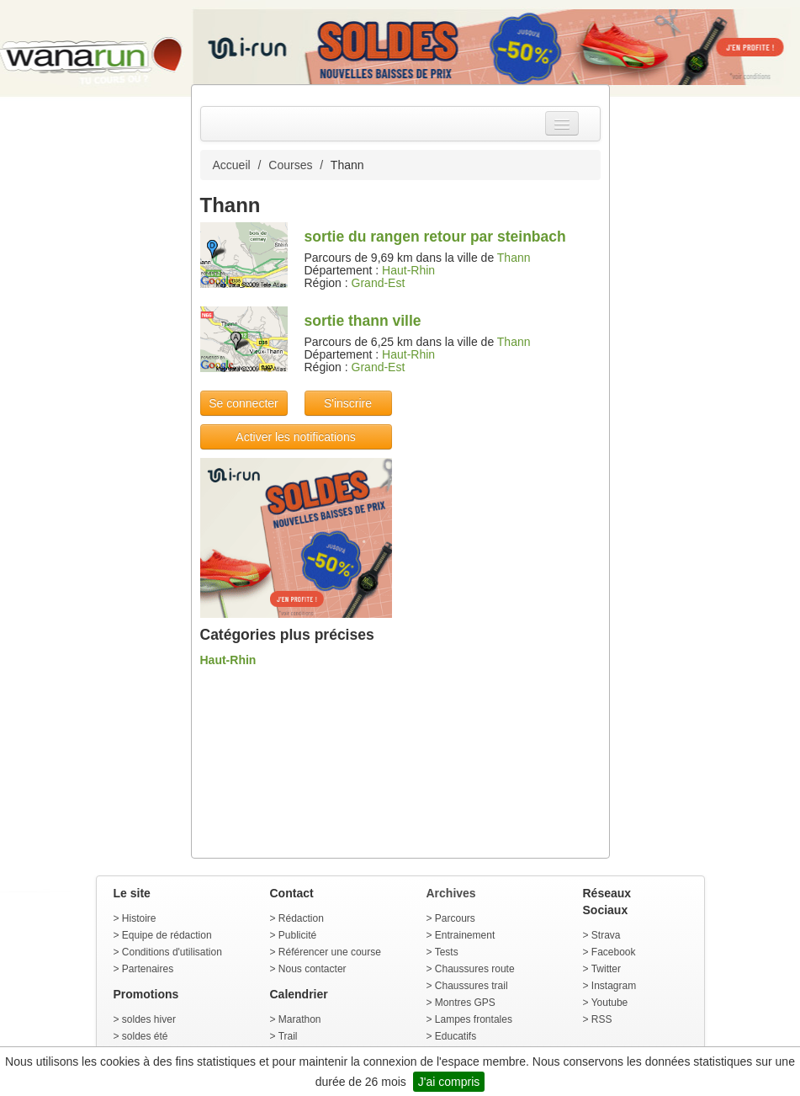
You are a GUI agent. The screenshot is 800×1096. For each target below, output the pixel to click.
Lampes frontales (473, 1019)
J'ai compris (448, 1081)
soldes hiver (149, 1019)
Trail (288, 1036)
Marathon (299, 1019)
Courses (290, 165)
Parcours (455, 918)
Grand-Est (378, 283)
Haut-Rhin (408, 270)
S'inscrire (348, 403)
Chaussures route (475, 969)
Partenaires (147, 969)
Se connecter (243, 403)
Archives (451, 893)
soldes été (145, 1036)
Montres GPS (465, 1002)
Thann (514, 257)
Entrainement (465, 935)
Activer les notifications (295, 437)
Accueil (232, 165)
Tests (446, 952)
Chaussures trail (471, 986)
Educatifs (455, 1036)
